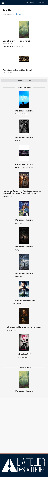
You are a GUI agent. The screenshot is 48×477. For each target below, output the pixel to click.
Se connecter (30, 2)
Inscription (42, 2)
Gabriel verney (18, 14)
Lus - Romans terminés (24, 300)
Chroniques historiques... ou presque (24, 327)
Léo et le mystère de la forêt (16, 41)
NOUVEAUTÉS (24, 354)
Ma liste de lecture (24, 111)
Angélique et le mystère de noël (17, 70)
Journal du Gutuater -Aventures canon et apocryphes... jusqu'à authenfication (22, 192)
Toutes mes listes (24, 80)
